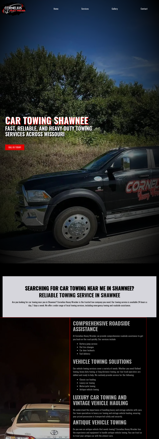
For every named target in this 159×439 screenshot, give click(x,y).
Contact (144, 8)
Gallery (115, 8)
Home (56, 8)
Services (85, 8)
